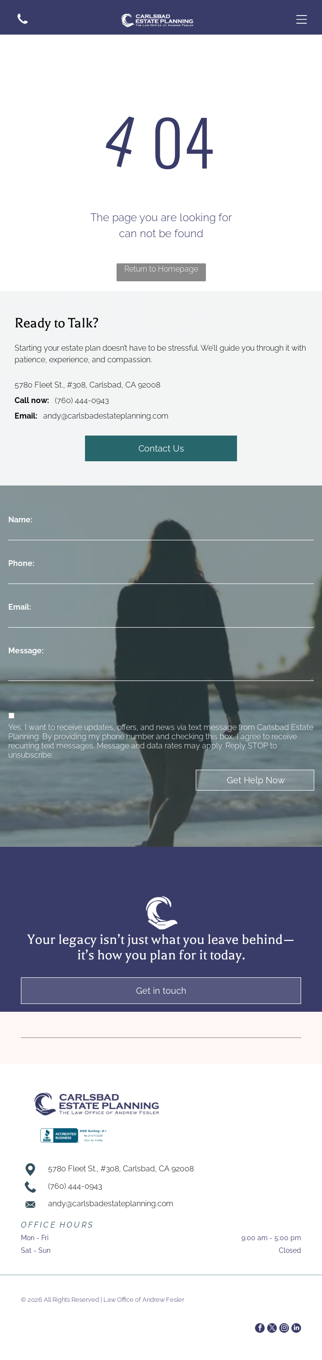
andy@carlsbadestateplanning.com (106, 416)
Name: (20, 519)
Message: (26, 650)
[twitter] (272, 1329)
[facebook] (260, 1329)
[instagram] (284, 1329)
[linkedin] (296, 1329)
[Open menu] (301, 19)
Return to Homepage (161, 269)
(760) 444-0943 (82, 400)
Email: (19, 607)
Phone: (21, 563)
